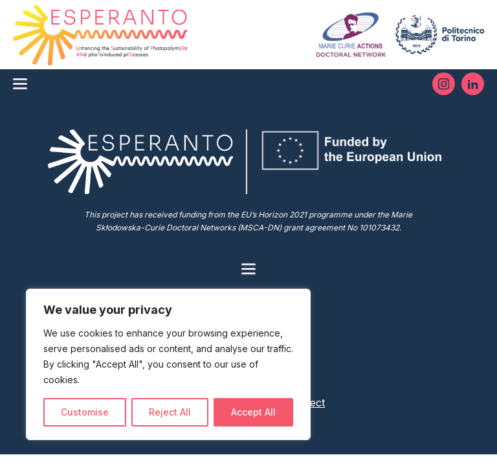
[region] (168, 364)
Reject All (170, 411)
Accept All (253, 411)
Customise (85, 411)
